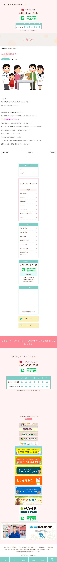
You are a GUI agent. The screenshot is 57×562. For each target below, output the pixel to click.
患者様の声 (23, 201)
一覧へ (29, 152)
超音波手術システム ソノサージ (25, 253)
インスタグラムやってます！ (30, 9)
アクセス (22, 205)
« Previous (5, 152)
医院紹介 (22, 197)
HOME (5, 560)
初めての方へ (23, 193)
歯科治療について (24, 240)
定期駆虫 (42, 549)
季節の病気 (23, 236)
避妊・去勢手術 (24, 248)
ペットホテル (23, 209)
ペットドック (23, 244)
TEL (14, 560)
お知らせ (22, 169)
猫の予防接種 (23, 232)
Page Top (42, 560)
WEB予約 (23, 560)
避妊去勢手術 (19, 551)
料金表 (21, 217)
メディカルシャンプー (26, 213)
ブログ (21, 173)
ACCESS (33, 560)
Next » (53, 152)
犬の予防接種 (23, 228)
